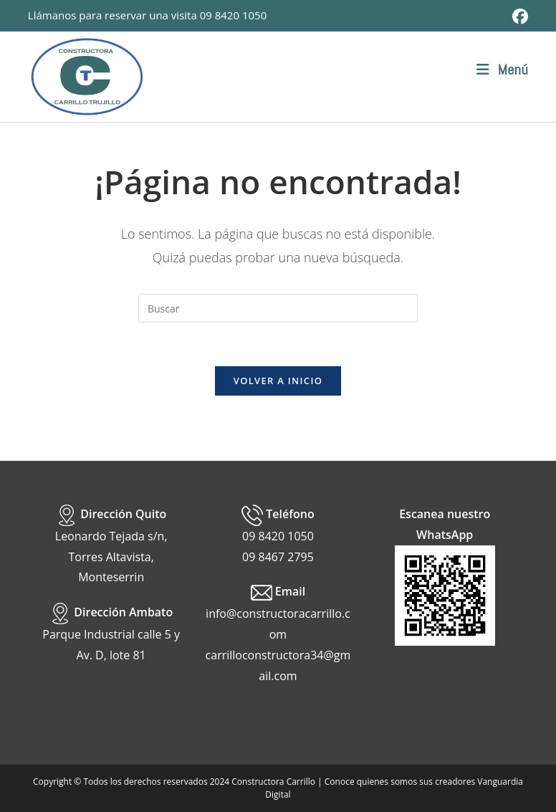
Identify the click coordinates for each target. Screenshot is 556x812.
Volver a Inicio (278, 380)
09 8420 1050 (233, 15)
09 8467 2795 (278, 557)
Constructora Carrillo (273, 781)
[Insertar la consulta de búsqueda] (278, 308)
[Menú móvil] (502, 69)
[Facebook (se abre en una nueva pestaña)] (518, 16)
